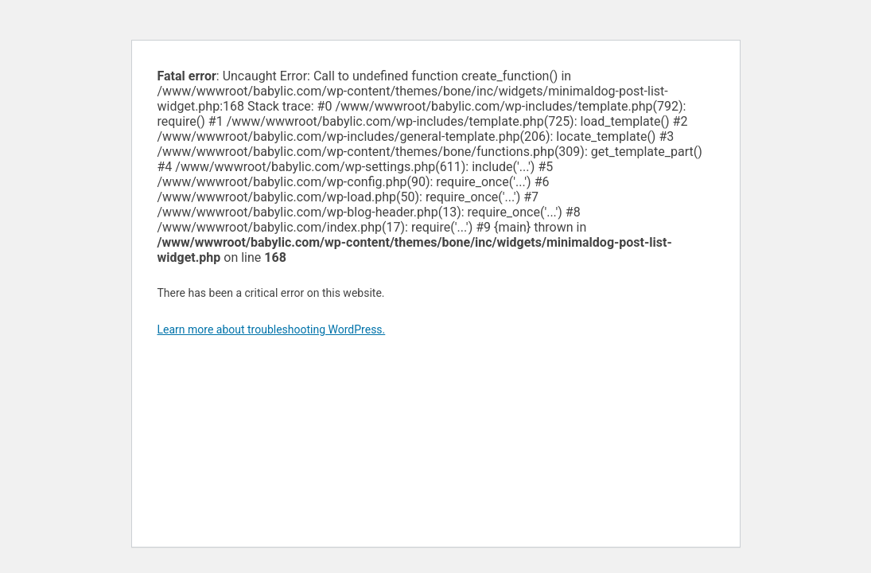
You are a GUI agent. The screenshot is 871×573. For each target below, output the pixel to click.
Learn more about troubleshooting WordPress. (271, 329)
